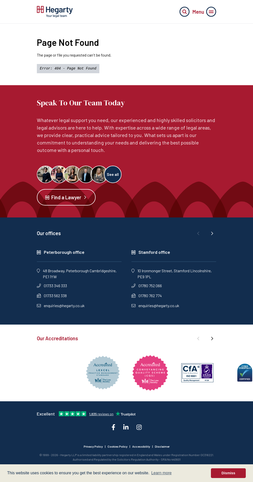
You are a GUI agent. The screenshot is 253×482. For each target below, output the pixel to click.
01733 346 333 (52, 285)
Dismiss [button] (228, 473)
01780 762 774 (146, 295)
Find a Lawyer (66, 197)
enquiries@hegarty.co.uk (61, 305)
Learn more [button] (161, 473)
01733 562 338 (52, 295)
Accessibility (141, 446)
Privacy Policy (93, 446)
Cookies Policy (117, 446)
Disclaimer (162, 446)
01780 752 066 (146, 285)
